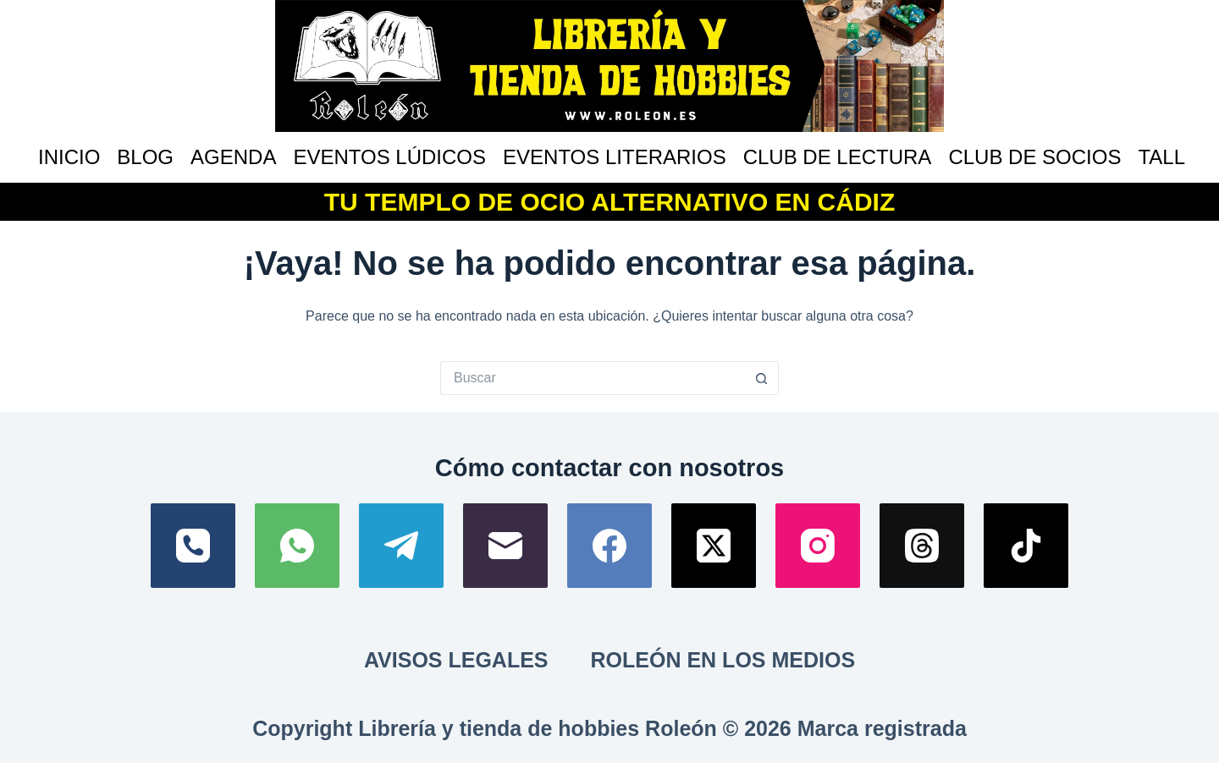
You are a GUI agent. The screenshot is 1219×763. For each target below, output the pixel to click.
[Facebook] (609, 545)
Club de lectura (837, 156)
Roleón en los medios (723, 660)
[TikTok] (1026, 545)
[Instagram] (817, 545)
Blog (145, 156)
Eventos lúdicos (389, 156)
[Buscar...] (592, 378)
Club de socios (1034, 156)
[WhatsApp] (297, 545)
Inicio (69, 156)
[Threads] (922, 545)
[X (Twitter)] (713, 545)
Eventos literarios (614, 156)
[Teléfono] (193, 545)
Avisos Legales (456, 660)
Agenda (233, 156)
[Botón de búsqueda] (762, 378)
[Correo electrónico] (505, 545)
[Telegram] (401, 545)
